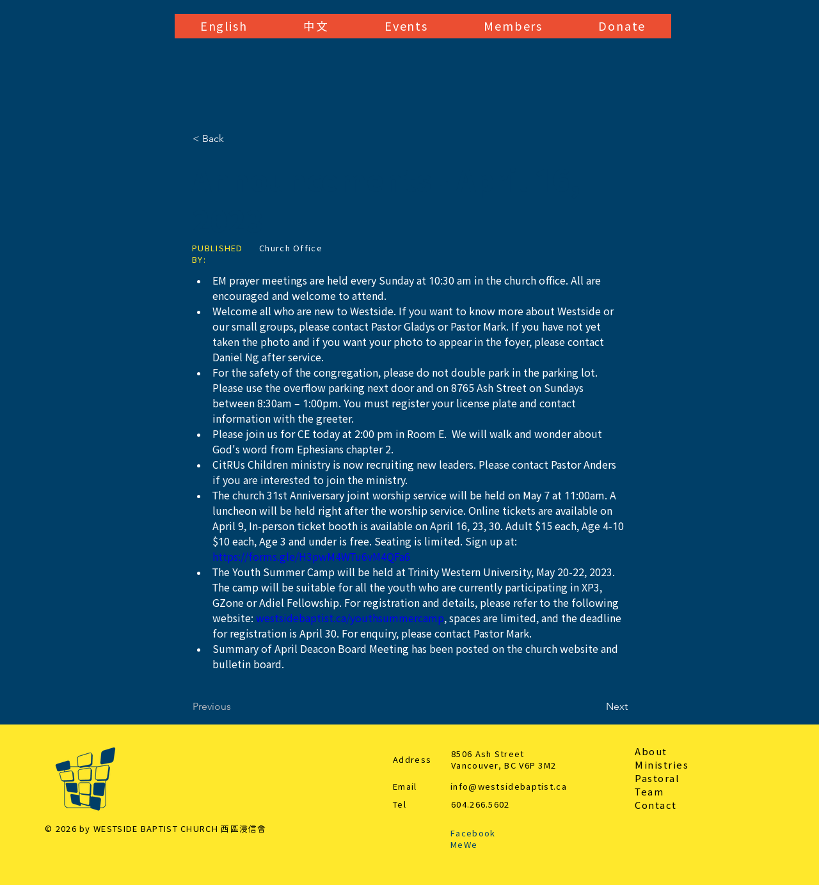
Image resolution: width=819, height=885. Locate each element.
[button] (224, 26)
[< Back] (235, 139)
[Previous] (235, 706)
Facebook (472, 833)
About (651, 751)
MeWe (463, 845)
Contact (656, 805)
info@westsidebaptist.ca (508, 787)
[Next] (596, 706)
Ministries (661, 765)
